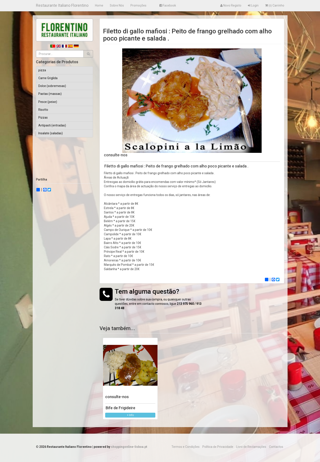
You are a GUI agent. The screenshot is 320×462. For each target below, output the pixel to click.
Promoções (138, 5)
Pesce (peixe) (47, 102)
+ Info (130, 415)
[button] (88, 54)
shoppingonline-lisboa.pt (129, 446)
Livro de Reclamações (251, 446)
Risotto (43, 109)
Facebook (167, 5)
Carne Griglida (48, 78)
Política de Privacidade (217, 446)
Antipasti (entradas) (52, 125)
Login (253, 5)
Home (99, 5)
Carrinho (274, 5)
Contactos (276, 446)
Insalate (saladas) (50, 133)
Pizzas (43, 117)
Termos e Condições (185, 446)
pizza (42, 70)
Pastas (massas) (50, 93)
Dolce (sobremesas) (52, 86)
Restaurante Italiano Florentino (62, 5)
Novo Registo (230, 5)
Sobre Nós (117, 5)
